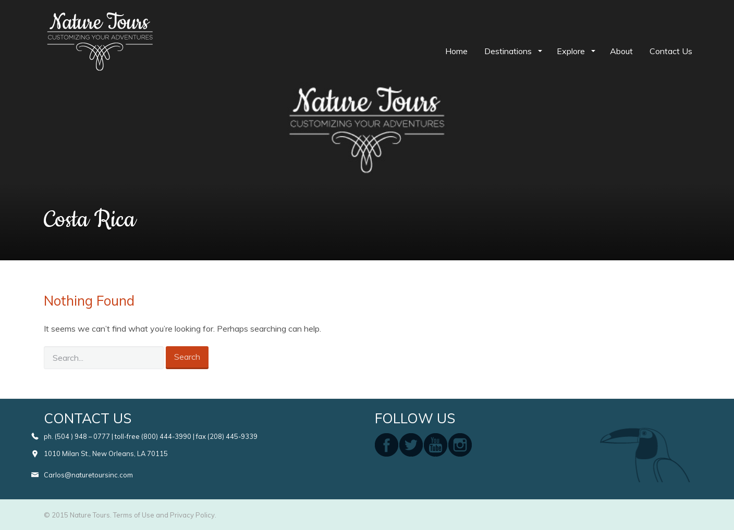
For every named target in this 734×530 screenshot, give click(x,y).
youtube (435, 445)
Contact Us (671, 51)
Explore (572, 51)
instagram (460, 445)
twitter (411, 445)
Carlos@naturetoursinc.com (88, 475)
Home (456, 51)
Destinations (509, 51)
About (621, 51)
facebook (386, 445)
